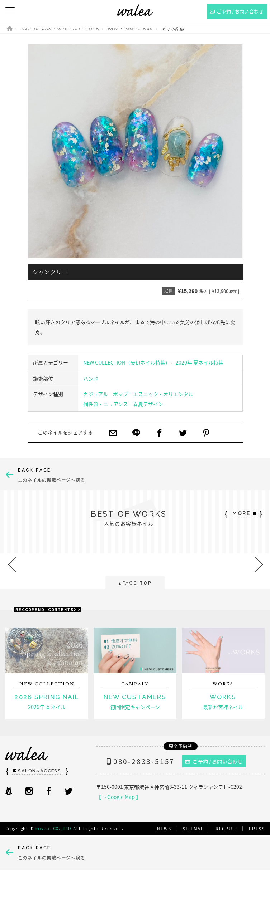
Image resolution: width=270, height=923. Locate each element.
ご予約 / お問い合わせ (213, 761)
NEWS (164, 828)
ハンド (90, 378)
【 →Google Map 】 (118, 796)
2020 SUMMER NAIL (130, 29)
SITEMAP (193, 828)
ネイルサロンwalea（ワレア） (135, 10)
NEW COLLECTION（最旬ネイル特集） (126, 362)
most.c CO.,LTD (53, 828)
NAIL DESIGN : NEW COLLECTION (60, 29)
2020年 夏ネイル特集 (199, 362)
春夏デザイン (148, 403)
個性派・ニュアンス (105, 403)
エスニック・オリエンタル (163, 393)
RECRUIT (226, 828)
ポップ (120, 393)
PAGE (135, 584)
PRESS (257, 828)
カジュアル (95, 393)
